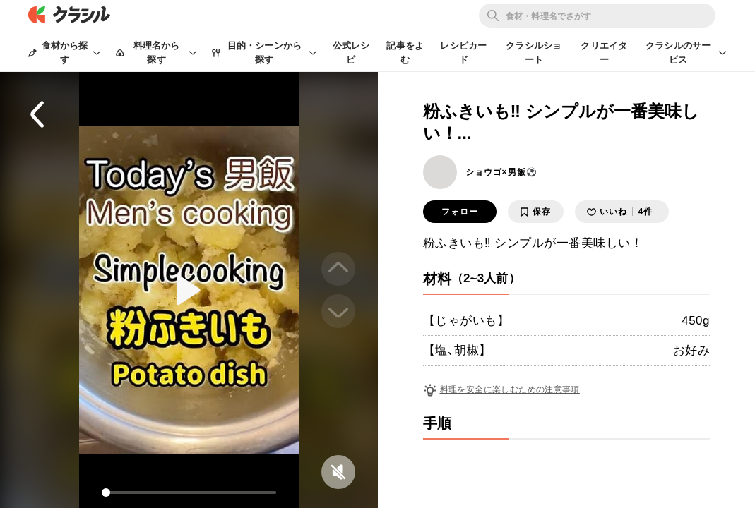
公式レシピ (351, 52)
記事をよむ (405, 52)
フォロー (459, 212)
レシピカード (463, 52)
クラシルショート (533, 52)
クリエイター (604, 52)
